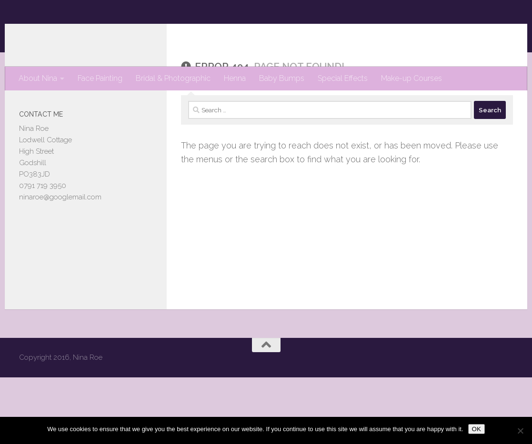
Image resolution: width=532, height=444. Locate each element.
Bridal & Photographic (173, 78)
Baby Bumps (281, 78)
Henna (235, 78)
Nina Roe (60, 33)
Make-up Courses (411, 78)
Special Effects (343, 78)
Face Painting (100, 78)
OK (476, 429)
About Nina (38, 78)
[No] (520, 430)
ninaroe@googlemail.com (60, 235)
